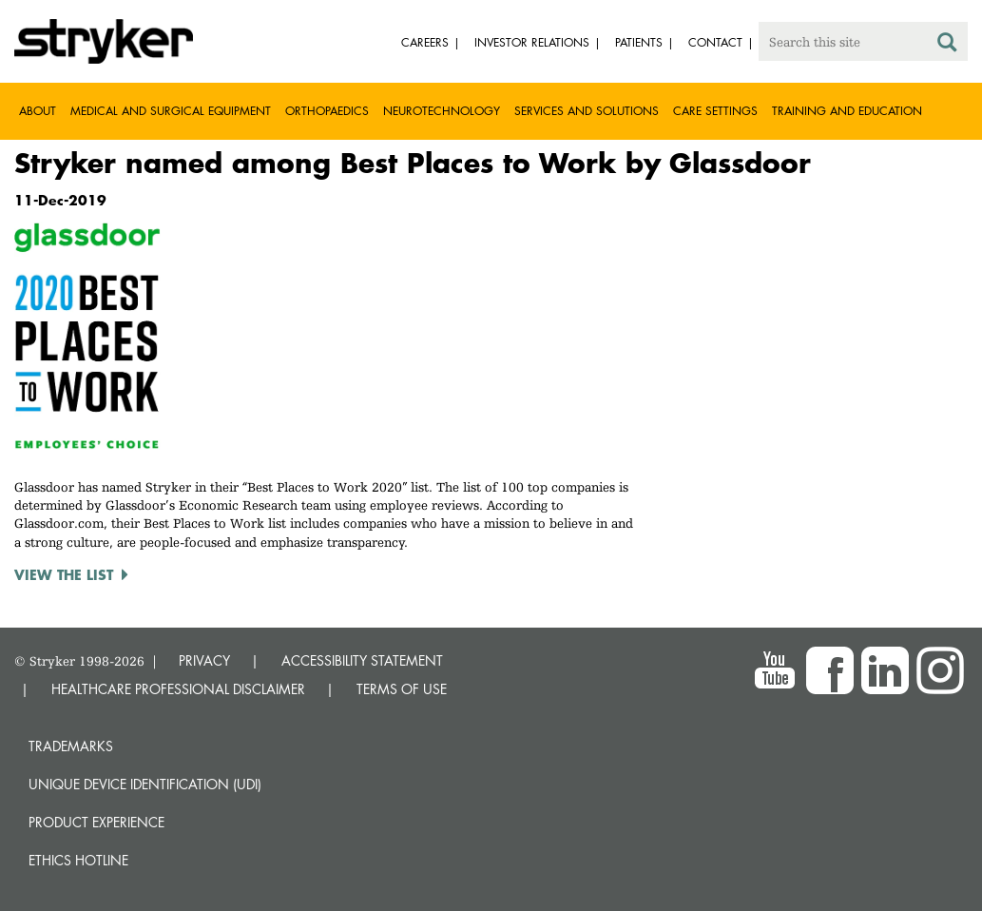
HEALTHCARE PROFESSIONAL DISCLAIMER (178, 689)
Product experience (96, 822)
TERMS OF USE (401, 689)
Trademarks (71, 746)
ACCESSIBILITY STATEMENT (362, 660)
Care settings (715, 111)
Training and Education (847, 111)
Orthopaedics (327, 111)
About (37, 111)
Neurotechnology (441, 111)
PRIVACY (204, 660)
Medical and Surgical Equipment (170, 111)
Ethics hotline (78, 860)
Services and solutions (586, 111)
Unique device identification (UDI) (145, 784)
